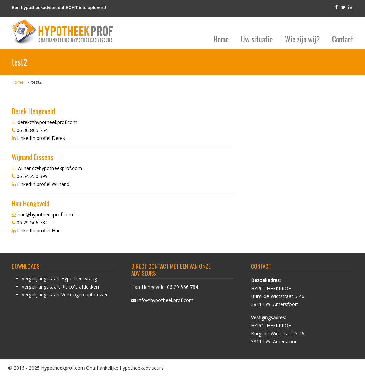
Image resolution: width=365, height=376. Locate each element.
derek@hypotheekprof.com (47, 122)
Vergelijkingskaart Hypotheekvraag (59, 278)
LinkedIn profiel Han (39, 230)
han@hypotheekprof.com (45, 214)
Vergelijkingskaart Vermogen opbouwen (65, 294)
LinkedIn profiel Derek (41, 138)
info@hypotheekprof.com (165, 300)
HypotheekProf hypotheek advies (62, 32)
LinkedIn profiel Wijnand (43, 184)
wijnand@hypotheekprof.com (50, 168)
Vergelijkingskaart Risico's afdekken (60, 286)
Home (18, 82)
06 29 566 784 (182, 287)
